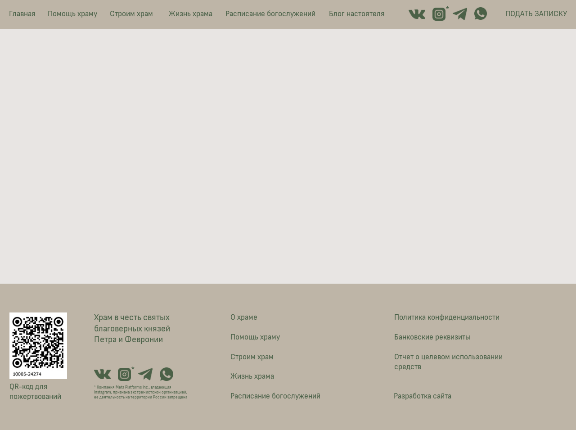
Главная (22, 13)
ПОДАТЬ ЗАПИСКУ (536, 13)
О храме (243, 317)
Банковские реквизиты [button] (432, 337)
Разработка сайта (422, 396)
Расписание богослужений (270, 13)
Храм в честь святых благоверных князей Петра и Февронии (132, 328)
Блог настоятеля (357, 13)
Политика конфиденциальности (447, 317)
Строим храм (131, 13)
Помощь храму (72, 13)
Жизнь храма (190, 13)
